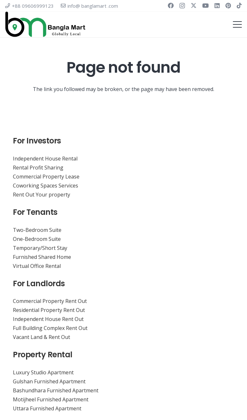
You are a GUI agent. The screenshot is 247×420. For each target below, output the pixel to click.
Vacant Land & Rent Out (41, 337)
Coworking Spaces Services (45, 185)
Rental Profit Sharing (38, 167)
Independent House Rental (45, 158)
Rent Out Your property (41, 194)
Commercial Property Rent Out (50, 301)
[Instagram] (182, 6)
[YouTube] (205, 5)
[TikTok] (239, 5)
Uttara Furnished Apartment (47, 408)
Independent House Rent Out (48, 319)
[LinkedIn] (217, 5)
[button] (237, 24)
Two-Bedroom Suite (37, 229)
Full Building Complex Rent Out (50, 328)
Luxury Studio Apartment (43, 372)
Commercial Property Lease (46, 176)
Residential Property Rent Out (49, 310)
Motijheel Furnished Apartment (50, 399)
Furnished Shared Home (42, 256)
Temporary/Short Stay (40, 247)
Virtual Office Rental (37, 265)
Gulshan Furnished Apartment (49, 381)
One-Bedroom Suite (37, 238)
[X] (194, 5)
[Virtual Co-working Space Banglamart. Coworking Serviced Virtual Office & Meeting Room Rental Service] (45, 24)
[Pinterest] (228, 5)
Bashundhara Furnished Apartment (55, 390)
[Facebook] (171, 5)
